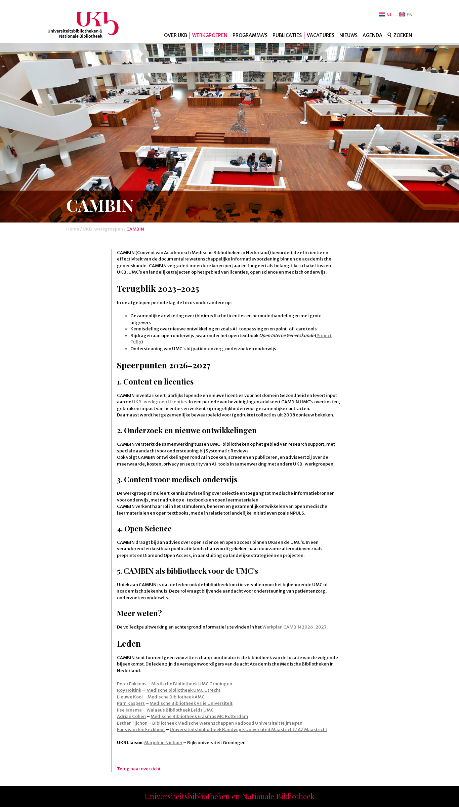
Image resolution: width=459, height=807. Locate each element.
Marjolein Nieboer (163, 742)
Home (72, 229)
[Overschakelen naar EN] (405, 14)
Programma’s (250, 35)
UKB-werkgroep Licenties (159, 402)
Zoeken (402, 35)
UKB (89, 25)
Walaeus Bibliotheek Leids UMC (180, 710)
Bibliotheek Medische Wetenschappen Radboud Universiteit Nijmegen (227, 723)
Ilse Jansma (129, 710)
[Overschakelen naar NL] (385, 14)
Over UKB (175, 35)
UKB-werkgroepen (103, 229)
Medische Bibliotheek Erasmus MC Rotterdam (199, 716)
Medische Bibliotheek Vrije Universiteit (191, 703)
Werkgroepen (209, 35)
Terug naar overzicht (139, 769)
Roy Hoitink (129, 690)
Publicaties (287, 35)
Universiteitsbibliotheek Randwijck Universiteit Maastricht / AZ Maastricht (248, 729)
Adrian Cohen (131, 716)
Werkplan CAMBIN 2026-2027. (295, 627)
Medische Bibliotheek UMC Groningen (191, 684)
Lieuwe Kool (130, 697)
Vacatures (320, 35)
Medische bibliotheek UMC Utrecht (183, 690)
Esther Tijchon (132, 723)
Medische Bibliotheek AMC (176, 697)
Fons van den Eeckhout (141, 729)
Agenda (372, 35)
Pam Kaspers (131, 703)
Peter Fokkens (132, 684)
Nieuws (348, 35)
